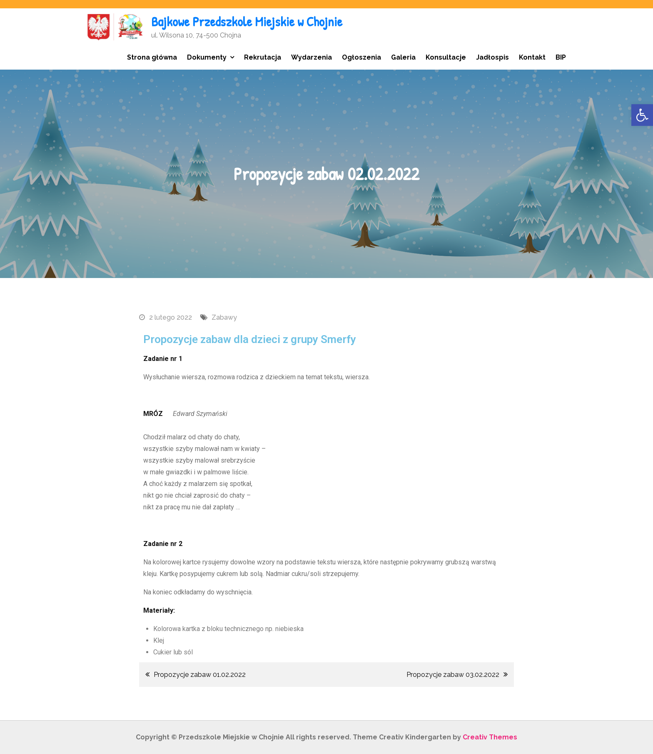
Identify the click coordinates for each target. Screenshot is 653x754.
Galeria (403, 57)
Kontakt (532, 57)
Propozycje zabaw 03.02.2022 (452, 675)
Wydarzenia (311, 57)
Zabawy (224, 317)
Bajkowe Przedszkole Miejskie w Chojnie (246, 21)
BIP (561, 57)
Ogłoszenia (361, 57)
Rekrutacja (262, 57)
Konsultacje (446, 57)
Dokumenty (207, 57)
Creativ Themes (490, 737)
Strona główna (152, 57)
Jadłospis (492, 57)
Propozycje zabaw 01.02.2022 (200, 675)
